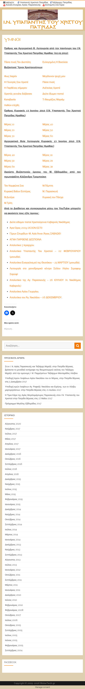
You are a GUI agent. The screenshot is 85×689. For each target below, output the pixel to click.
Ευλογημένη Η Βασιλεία (55, 62)
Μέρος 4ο (9, 155)
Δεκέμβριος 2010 (13, 595)
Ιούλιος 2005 (11, 635)
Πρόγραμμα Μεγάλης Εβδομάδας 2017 (23, 403)
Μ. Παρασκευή (50, 191)
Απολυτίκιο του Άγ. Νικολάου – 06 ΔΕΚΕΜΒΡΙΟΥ (36, 297)
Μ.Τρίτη (8, 203)
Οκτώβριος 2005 (13, 625)
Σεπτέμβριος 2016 (13, 464)
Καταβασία (10, 99)
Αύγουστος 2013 (12, 560)
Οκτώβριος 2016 (13, 459)
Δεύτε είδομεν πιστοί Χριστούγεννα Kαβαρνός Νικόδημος (40, 222)
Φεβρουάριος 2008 (14, 610)
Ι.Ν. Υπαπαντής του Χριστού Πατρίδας (43, 25)
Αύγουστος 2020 (13, 424)
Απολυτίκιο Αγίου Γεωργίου (24, 291)
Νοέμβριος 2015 (12, 484)
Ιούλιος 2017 (11, 434)
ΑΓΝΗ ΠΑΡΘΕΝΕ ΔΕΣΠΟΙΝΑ (25, 239)
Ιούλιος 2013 (11, 565)
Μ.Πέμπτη (48, 185)
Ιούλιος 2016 (11, 469)
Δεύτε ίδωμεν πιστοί (53, 93)
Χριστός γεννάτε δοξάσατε (18, 93)
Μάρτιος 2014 (11, 534)
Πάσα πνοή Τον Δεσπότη (17, 62)
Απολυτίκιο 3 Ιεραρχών (22, 245)
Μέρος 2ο (48, 160)
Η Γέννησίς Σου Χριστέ (16, 82)
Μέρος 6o (48, 136)
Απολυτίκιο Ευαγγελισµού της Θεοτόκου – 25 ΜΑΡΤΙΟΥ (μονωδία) (45, 262)
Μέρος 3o (9, 136)
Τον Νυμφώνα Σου (14, 185)
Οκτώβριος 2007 (13, 615)
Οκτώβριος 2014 (12, 519)
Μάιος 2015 (10, 494)
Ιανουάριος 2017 (12, 449)
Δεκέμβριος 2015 (13, 479)
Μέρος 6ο (9, 166)
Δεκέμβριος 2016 (13, 454)
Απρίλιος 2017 (11, 444)
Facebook (10, 662)
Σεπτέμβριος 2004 (13, 650)
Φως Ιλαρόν (10, 76)
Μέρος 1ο (48, 155)
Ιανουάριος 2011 (12, 590)
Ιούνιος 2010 (11, 600)
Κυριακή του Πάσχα (53, 197)
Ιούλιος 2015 (11, 489)
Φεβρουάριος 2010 (14, 605)
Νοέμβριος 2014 (12, 514)
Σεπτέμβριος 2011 (13, 580)
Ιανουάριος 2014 (12, 539)
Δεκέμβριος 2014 (13, 509)
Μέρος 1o (9, 124)
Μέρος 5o (48, 130)
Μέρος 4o (48, 124)
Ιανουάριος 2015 (12, 504)
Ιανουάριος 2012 (12, 570)
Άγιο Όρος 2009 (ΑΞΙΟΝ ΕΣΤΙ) (26, 227)
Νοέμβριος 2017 (12, 429)
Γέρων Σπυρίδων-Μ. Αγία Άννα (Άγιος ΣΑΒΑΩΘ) (35, 233)
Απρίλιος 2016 (12, 474)
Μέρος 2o (9, 130)
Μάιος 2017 (10, 439)
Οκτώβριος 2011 (12, 575)
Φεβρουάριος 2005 (14, 645)
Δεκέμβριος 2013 (13, 544)
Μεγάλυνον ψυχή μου (54, 76)
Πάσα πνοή (49, 82)
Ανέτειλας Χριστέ (51, 87)
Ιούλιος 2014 (11, 529)
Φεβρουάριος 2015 (14, 499)
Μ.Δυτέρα (9, 197)
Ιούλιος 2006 (11, 620)
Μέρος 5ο (9, 160)
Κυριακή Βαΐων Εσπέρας (17, 191)
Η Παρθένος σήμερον (15, 87)
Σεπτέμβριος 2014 (13, 524)
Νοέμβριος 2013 (12, 549)
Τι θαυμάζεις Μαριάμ (53, 99)
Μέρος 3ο (48, 166)
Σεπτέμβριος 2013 (13, 555)
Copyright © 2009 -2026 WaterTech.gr (34, 683)
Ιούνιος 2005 (11, 640)
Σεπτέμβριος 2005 (13, 630)
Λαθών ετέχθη (11, 105)
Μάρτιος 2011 (11, 585)
